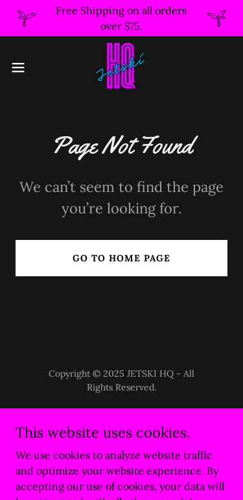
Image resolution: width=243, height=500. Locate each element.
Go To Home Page (121, 258)
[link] (121, 67)
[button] (22, 67)
